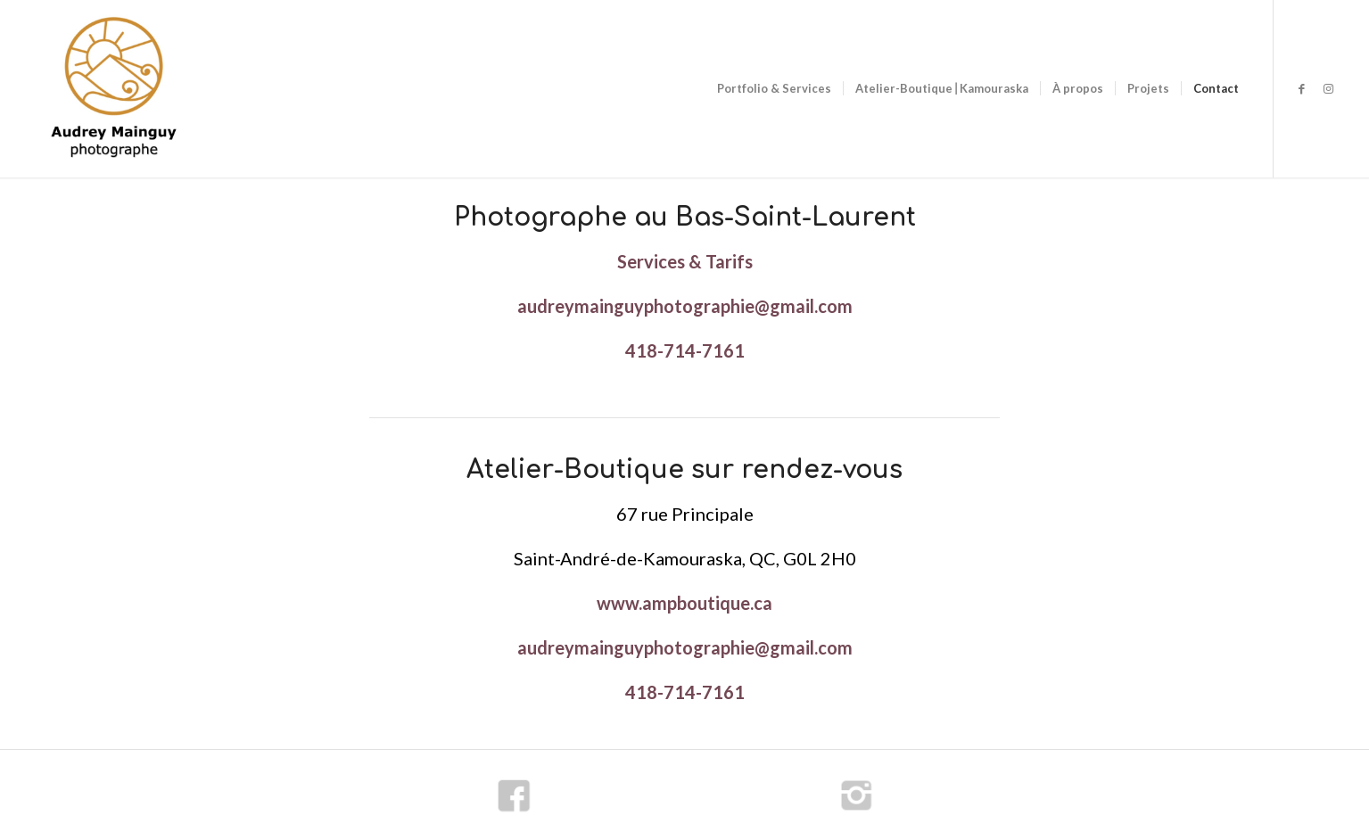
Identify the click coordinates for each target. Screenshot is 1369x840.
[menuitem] (774, 88)
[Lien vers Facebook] (1301, 88)
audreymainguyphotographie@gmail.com (685, 306)
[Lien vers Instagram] (1328, 88)
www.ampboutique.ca (684, 603)
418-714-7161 (685, 350)
